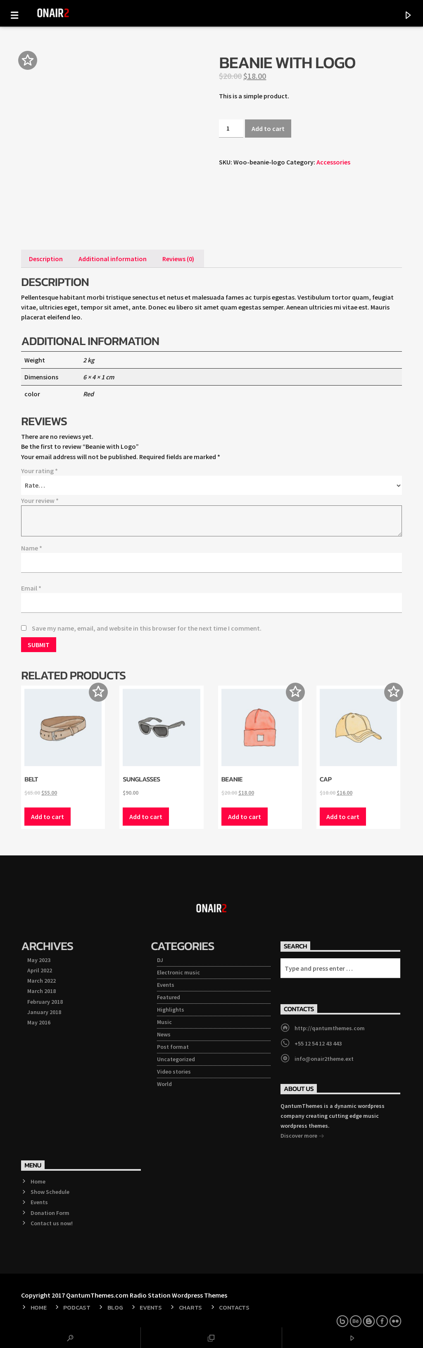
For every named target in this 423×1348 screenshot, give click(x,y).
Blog (115, 1307)
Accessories (333, 162)
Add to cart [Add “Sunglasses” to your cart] (145, 816)
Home (38, 1181)
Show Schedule (50, 1192)
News (164, 1034)
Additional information (112, 259)
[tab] (46, 259)
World (164, 1084)
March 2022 (41, 980)
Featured (168, 997)
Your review (40, 500)
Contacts (234, 1307)
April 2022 (39, 970)
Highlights (170, 1009)
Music (164, 1022)
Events (165, 984)
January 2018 (44, 1012)
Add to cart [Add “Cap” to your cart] (342, 816)
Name (31, 548)
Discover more (302, 1136)
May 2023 (38, 960)
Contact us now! (52, 1223)
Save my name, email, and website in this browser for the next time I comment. (146, 628)
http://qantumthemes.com (330, 1028)
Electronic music (178, 972)
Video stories (174, 1071)
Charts (190, 1307)
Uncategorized (176, 1059)
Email (31, 588)
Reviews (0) (178, 259)
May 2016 (38, 1022)
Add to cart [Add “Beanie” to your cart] (244, 816)
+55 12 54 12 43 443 (318, 1043)
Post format (173, 1046)
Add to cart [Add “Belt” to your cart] (47, 816)
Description (46, 259)
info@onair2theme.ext (324, 1058)
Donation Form (50, 1213)
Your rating (39, 471)
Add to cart (268, 128)
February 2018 (45, 1001)
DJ (160, 960)
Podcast (76, 1307)
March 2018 (41, 991)
